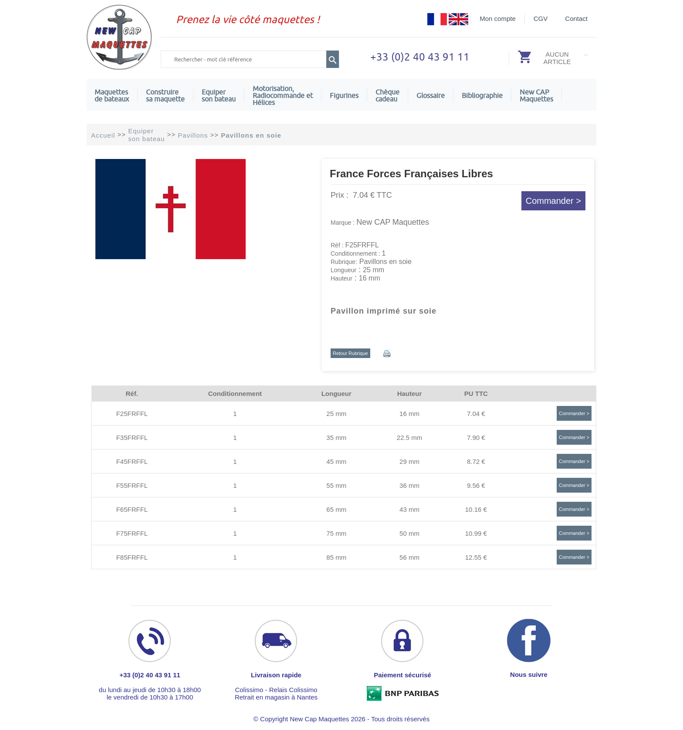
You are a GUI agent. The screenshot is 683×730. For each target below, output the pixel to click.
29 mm (409, 461)
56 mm (409, 557)
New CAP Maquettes (392, 222)
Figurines (344, 95)
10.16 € (476, 509)
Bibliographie (482, 95)
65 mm (336, 509)
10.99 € (476, 533)
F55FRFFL (132, 485)
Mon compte (498, 18)
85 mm (336, 557)
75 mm (336, 533)
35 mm (336, 437)
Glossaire (430, 95)
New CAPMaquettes (536, 95)
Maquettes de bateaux (112, 95)
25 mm (336, 413)
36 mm (409, 485)
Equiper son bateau (219, 95)
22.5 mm (409, 437)
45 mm (336, 461)
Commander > (553, 201)
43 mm (409, 509)
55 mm (336, 485)
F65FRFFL (132, 509)
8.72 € (476, 461)
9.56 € (476, 485)
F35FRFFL (132, 437)
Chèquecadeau (387, 95)
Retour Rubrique (350, 353)
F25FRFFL (132, 413)
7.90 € (476, 437)
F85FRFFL (132, 557)
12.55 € (476, 557)
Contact (576, 18)
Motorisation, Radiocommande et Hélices (283, 95)
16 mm (409, 413)
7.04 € (476, 413)
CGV (541, 18)
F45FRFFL (132, 461)
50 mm (409, 533)
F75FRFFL (132, 533)
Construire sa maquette (165, 95)
